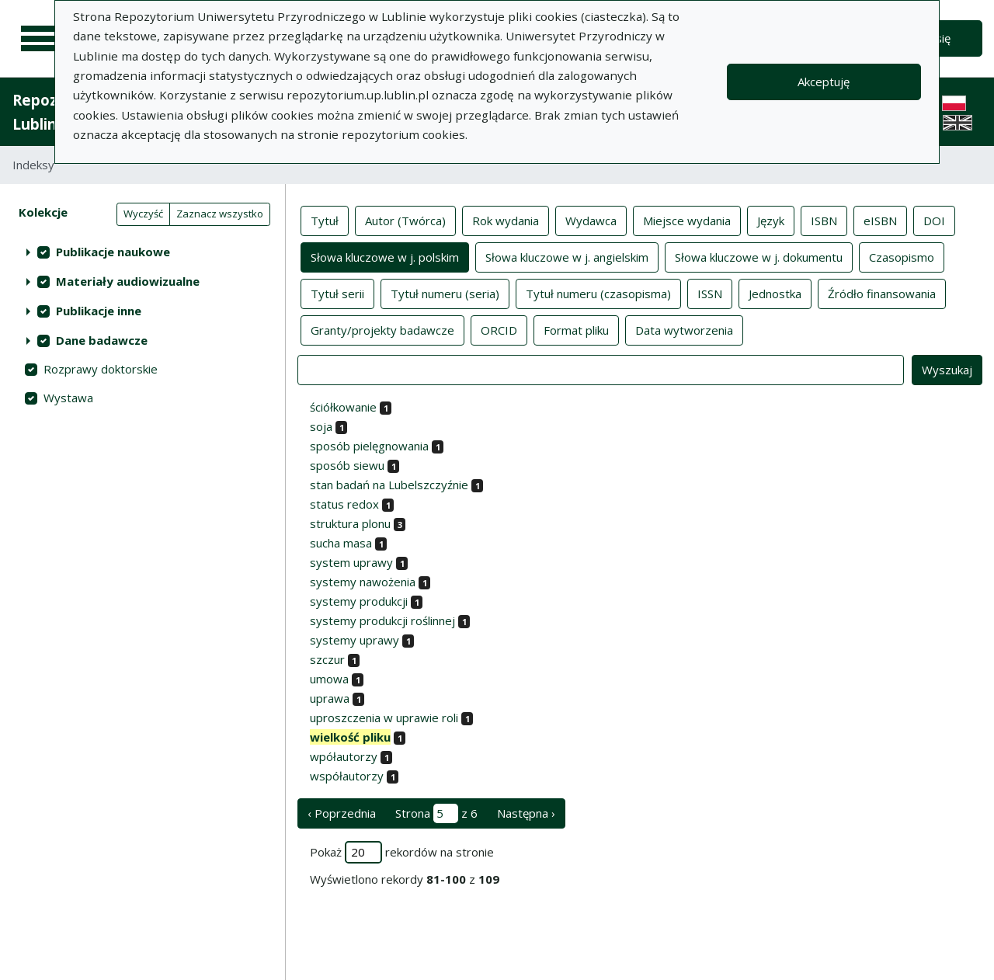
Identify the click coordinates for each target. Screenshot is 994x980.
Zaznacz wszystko (219, 214)
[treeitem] (142, 251)
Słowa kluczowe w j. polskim (385, 256)
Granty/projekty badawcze (382, 329)
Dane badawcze (102, 340)
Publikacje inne (98, 310)
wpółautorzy (343, 756)
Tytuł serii (337, 292)
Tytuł (325, 219)
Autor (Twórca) (405, 219)
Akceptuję (824, 81)
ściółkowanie (343, 407)
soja (321, 426)
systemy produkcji (359, 601)
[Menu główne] (40, 38)
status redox (344, 504)
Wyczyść (143, 214)
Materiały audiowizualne (128, 281)
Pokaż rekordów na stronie (402, 852)
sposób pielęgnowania (369, 446)
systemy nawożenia (362, 581)
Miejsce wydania (687, 219)
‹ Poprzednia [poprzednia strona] (342, 813)
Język (770, 219)
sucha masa (341, 543)
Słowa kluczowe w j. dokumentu (759, 256)
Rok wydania (505, 219)
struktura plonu (350, 523)
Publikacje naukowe (113, 251)
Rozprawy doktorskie (100, 369)
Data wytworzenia (684, 329)
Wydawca (591, 219)
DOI (934, 219)
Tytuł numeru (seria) (445, 292)
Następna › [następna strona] (526, 813)
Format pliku (576, 329)
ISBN (824, 219)
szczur (327, 659)
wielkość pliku (350, 737)
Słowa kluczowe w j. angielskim (566, 256)
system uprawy (351, 562)
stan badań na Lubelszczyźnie (389, 484)
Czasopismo (901, 256)
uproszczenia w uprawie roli (384, 717)
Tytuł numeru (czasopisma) (598, 292)
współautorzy (347, 776)
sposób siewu (347, 465)
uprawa (329, 698)
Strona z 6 (436, 813)
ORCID (499, 329)
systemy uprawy (354, 640)
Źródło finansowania (882, 292)
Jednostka (775, 292)
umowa (329, 678)
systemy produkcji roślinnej (382, 620)
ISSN (709, 292)
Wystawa (68, 397)
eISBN (880, 219)
